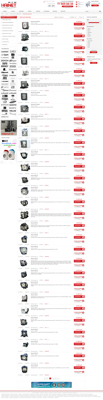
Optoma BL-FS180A (35, 33)
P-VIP (89, 43)
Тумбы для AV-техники (80, 396)
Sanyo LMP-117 (34, 294)
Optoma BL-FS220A (35, 57)
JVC (89, 31)
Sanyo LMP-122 (34, 329)
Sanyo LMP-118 (34, 305)
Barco (89, 28)
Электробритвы (39, 397)
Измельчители (45, 397)
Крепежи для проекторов (5, 395)
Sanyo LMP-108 (34, 234)
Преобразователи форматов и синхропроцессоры (28, 396)
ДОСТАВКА (51, 392)
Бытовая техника (5, 41)
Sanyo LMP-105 (34, 199)
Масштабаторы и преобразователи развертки (89, 395)
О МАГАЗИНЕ (64, 392)
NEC (89, 33)
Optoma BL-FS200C (35, 45)
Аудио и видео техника (6, 19)
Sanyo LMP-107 (34, 222)
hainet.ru (79, 6)
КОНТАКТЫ (75, 392)
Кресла (2, 397)
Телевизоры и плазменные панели (8, 36)
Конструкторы (21, 397)
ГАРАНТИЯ (70, 392)
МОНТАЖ (59, 392)
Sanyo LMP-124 (34, 353)
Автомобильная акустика (59, 396)
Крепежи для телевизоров (13, 397)
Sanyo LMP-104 (34, 187)
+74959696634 (81, 4)
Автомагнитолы (66, 396)
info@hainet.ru (81, 2)
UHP (89, 47)
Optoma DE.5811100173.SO (37, 116)
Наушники (44, 396)
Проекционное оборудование (7, 22)
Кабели (50, 395)
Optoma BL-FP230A (35, 21)
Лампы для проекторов (15, 395)
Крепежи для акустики (88, 396)
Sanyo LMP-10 (34, 139)
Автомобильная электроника (7, 30)
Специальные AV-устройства (14, 396)
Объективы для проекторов (24, 395)
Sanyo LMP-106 (34, 211)
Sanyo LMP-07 (34, 128)
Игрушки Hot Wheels (27, 397)
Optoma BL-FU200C (35, 80)
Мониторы (56, 397)
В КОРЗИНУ (78, 24)
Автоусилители (72, 396)
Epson (89, 29)
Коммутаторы (54, 395)
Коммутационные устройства (7, 25)
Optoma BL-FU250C (35, 104)
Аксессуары (46, 395)
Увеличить (28, 31)
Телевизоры (7, 397)
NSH (89, 42)
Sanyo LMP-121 (34, 317)
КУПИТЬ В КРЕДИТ (79, 28)
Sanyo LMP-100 (34, 151)
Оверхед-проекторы (39, 395)
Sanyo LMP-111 (34, 258)
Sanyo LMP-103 (34, 175)
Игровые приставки (50, 396)
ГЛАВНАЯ (42, 392)
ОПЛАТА (55, 392)
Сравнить (21, 31)
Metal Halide (90, 40)
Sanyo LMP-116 (34, 282)
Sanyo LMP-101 (34, 163)
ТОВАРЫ (46, 392)
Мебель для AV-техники (6, 33)
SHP (89, 44)
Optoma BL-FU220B (35, 92)
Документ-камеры (33, 395)
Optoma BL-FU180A (35, 68)
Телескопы (34, 397)
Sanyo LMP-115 (34, 270)
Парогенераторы (51, 397)
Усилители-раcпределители (62, 395)
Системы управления (5, 396)
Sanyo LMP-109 (34, 246)
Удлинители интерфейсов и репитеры (74, 395)
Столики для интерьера (97, 396)
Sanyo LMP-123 (34, 341)
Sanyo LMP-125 (34, 365)
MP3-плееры (40, 396)
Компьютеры (4, 44)
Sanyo (89, 36)
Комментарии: (34, 31)
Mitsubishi (89, 32)
